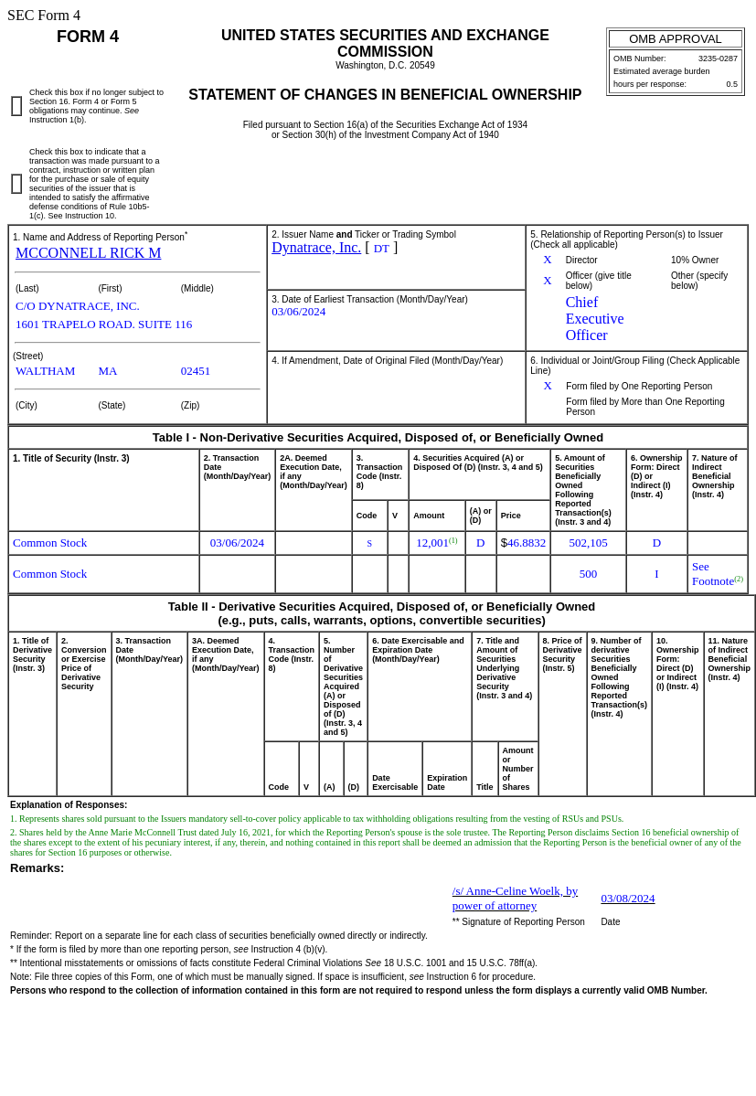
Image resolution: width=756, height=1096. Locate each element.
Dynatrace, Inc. (316, 247)
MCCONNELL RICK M (88, 253)
